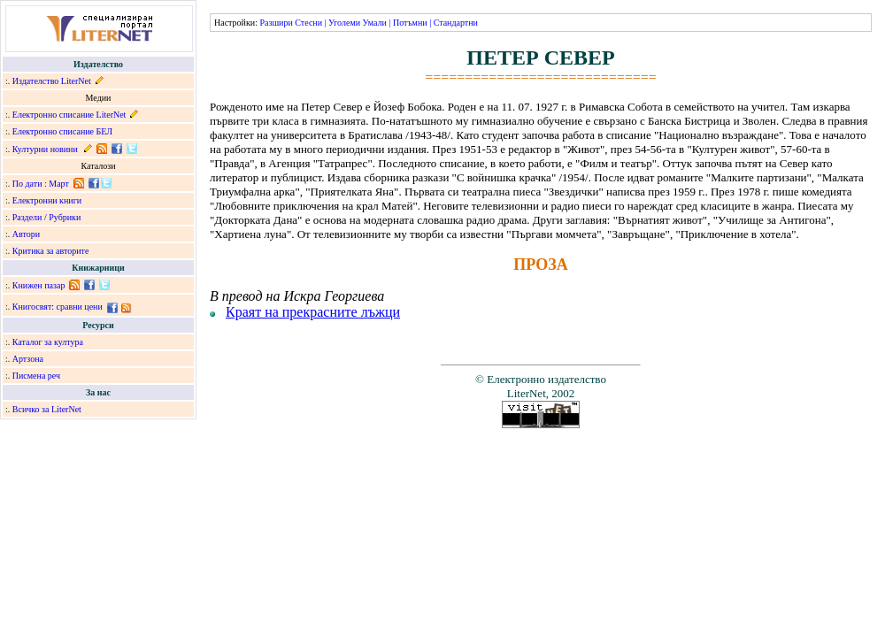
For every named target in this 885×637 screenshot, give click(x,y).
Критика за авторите (50, 251)
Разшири (275, 22)
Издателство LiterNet (51, 81)
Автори (26, 234)
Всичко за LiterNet (46, 409)
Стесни (308, 22)
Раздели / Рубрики (46, 217)
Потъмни (410, 22)
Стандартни (456, 22)
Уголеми (344, 22)
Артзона (27, 359)
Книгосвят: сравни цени (57, 306)
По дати (27, 183)
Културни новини (45, 149)
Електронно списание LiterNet (69, 114)
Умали (375, 22)
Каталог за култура (47, 342)
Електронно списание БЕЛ (62, 131)
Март (59, 183)
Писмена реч (36, 375)
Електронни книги (46, 200)
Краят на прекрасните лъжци (313, 311)
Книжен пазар (38, 285)
